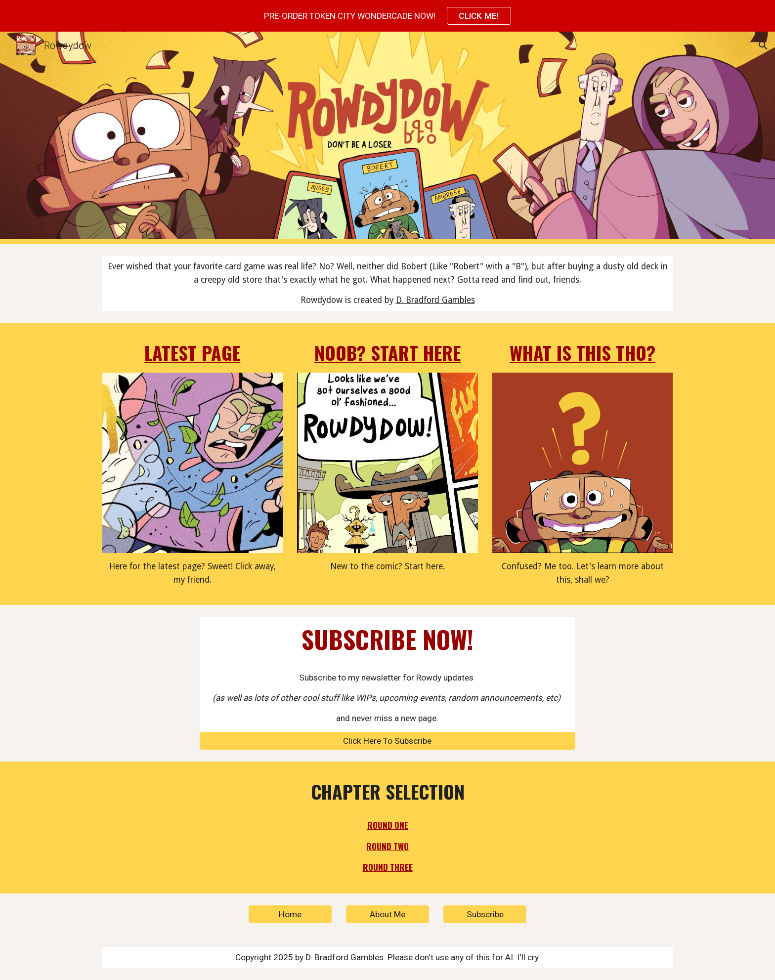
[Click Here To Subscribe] (387, 740)
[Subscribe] (485, 914)
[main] (387, 283)
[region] (387, 16)
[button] (763, 45)
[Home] (290, 914)
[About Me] (387, 914)
